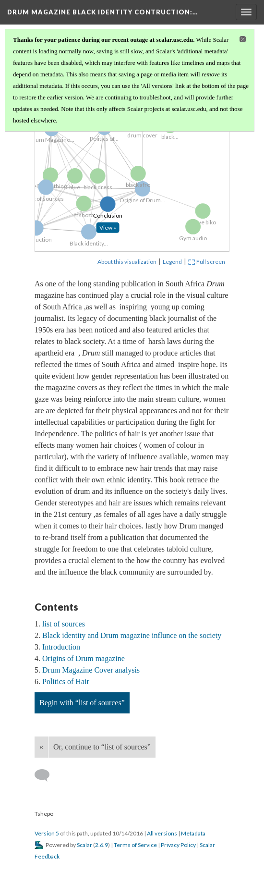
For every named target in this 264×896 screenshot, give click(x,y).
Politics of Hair (65, 681)
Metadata (193, 833)
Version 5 (47, 833)
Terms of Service (135, 844)
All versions (162, 833)
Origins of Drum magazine (83, 658)
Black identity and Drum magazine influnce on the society (131, 635)
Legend (172, 261)
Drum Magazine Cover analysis (91, 670)
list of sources (63, 624)
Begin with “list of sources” (82, 703)
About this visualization (126, 261)
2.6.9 (101, 844)
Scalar (84, 844)
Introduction (61, 647)
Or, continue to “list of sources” (102, 747)
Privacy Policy (178, 844)
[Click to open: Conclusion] (111, 230)
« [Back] (41, 747)
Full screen (206, 261)
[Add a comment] (46, 775)
